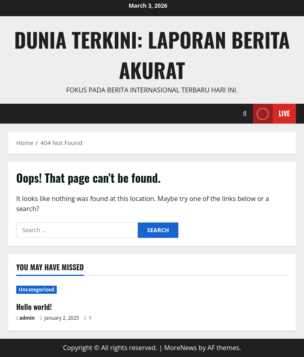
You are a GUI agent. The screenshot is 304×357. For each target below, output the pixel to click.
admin (27, 317)
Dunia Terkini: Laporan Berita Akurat (152, 54)
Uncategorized (36, 289)
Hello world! (34, 306)
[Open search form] (245, 114)
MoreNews (180, 347)
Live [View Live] (271, 114)
